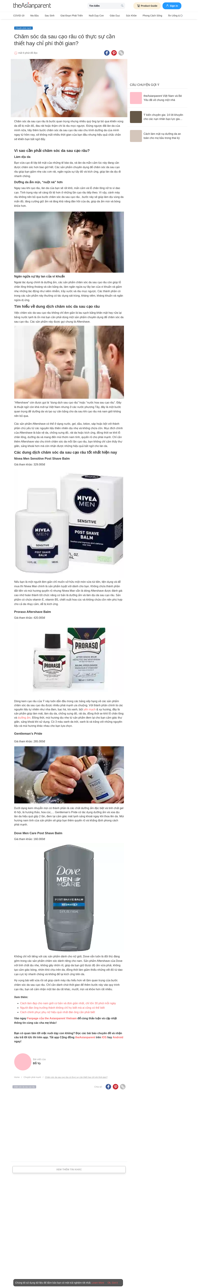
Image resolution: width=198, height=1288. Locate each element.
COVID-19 (19, 15)
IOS (104, 1034)
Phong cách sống (140, 15)
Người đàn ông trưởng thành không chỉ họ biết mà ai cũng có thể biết (62, 1005)
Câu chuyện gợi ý (144, 82)
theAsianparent (85, 1034)
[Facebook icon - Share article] (107, 50)
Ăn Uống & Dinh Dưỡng (167, 15)
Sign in (172, 5)
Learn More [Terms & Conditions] (98, 1282)
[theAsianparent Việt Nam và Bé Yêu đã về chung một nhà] (157, 95)
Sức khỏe (121, 15)
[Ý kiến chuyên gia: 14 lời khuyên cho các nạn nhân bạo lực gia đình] (157, 114)
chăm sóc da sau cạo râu (24, 1084)
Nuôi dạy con (89, 15)
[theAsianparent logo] (32, 5)
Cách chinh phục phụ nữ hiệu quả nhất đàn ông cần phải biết (57, 1009)
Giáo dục (106, 15)
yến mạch (90, 706)
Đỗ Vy (37, 1060)
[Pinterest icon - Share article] (114, 50)
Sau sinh (46, 15)
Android (118, 1034)
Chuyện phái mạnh (23, 25)
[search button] (122, 6)
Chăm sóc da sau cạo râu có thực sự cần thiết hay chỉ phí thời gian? (76, 1074)
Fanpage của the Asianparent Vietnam (52, 1015)
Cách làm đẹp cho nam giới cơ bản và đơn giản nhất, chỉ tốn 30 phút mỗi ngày (68, 1000)
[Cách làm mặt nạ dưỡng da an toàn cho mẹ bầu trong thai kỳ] (157, 133)
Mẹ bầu (33, 15)
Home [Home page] (17, 1074)
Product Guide (147, 6)
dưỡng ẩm (24, 714)
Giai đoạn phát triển (66, 15)
